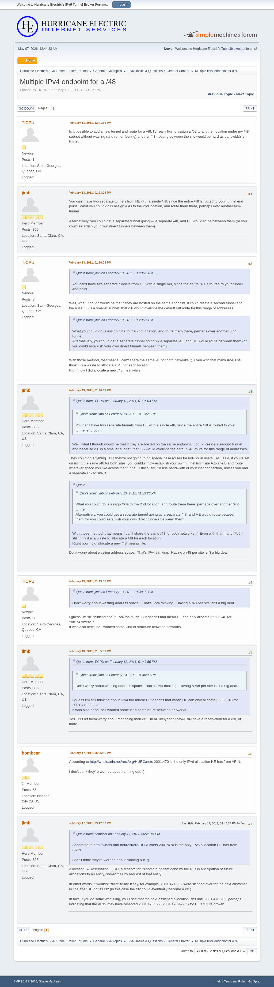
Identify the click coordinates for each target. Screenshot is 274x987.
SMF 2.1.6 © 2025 (25, 981)
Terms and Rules (235, 981)
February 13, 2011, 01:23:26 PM (89, 192)
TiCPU (28, 123)
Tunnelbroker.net (233, 49)
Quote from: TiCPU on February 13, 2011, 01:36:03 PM (116, 401)
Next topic (245, 94)
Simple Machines (50, 981)
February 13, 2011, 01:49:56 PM (89, 581)
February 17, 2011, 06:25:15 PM (89, 753)
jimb (26, 192)
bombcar (31, 753)
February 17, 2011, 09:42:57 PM (89, 823)
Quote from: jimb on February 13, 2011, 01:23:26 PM (114, 273)
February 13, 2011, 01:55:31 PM (89, 651)
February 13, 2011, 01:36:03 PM (89, 262)
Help (218, 981)
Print (249, 108)
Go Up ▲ (254, 981)
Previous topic (220, 94)
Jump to (187, 951)
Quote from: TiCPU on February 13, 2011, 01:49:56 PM (116, 662)
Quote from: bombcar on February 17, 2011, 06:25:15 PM (118, 834)
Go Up (23, 930)
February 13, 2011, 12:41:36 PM (89, 122)
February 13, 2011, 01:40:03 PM (89, 390)
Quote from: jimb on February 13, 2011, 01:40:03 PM (114, 592)
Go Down (26, 108)
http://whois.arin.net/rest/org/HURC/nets (121, 762)
